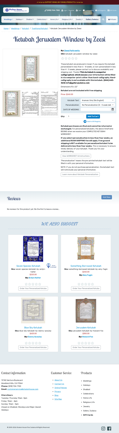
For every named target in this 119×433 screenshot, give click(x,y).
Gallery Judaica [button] (92, 19)
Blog (56, 395)
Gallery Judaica (89, 411)
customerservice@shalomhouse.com (22, 389)
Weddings (87, 381)
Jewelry (86, 406)
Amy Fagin (87, 275)
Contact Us (59, 384)
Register (71, 10)
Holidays (86, 385)
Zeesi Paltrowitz (72, 51)
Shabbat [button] (29, 19)
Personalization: (72, 105)
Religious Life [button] (66, 19)
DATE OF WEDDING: (71, 110)
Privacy (58, 392)
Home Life (87, 398)
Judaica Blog (88, 10)
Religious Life (89, 402)
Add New (106, 197)
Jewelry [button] (79, 19)
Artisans (112, 19)
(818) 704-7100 (53, 10)
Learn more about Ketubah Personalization (80, 174)
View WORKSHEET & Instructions (76, 156)
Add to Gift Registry (94, 121)
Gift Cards (112, 10)
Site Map (58, 399)
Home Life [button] (54, 19)
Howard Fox (87, 337)
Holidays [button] (19, 19)
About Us (58, 380)
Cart (78, 10)
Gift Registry (100, 10)
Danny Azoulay (35, 337)
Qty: (63, 116)
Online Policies (61, 388)
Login (64, 10)
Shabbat (86, 389)
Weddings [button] (8, 19)
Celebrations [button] (41, 19)
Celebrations (88, 394)
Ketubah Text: (73, 100)
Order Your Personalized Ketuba (33, 288)
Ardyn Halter (35, 278)
